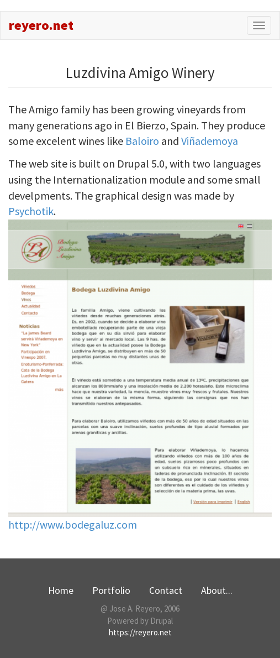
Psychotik (31, 211)
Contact (165, 590)
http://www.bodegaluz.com (72, 524)
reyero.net (41, 25)
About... (217, 590)
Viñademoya (209, 141)
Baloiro (142, 141)
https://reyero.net (140, 632)
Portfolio (111, 590)
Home (60, 590)
